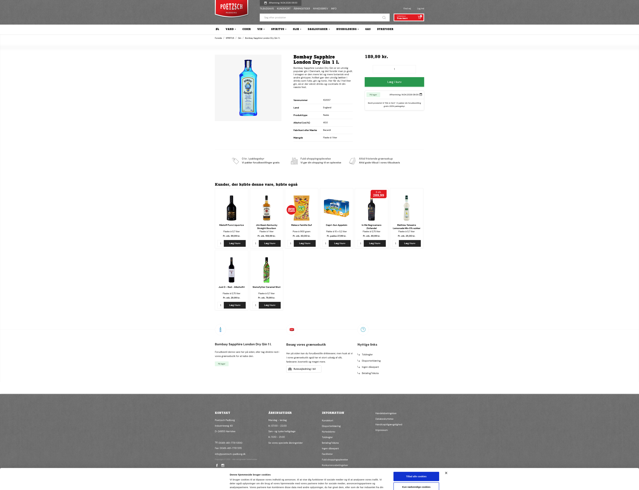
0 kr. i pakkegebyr (253, 158)
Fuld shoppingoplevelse (315, 158)
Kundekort (327, 420)
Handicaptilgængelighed (388, 424)
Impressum (381, 430)
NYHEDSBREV (320, 8)
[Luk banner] (446, 457)
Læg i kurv (394, 82)
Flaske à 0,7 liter (231, 231)
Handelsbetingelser (386, 413)
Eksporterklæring (371, 360)
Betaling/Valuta (370, 373)
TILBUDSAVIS (267, 8)
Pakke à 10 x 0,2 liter (336, 231)
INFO (334, 8)
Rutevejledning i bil (305, 369)
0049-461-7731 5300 (230, 442)
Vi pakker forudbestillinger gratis (261, 162)
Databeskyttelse (384, 419)
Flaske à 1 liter (267, 231)
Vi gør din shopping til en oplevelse (320, 162)
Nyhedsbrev (328, 431)
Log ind (420, 8)
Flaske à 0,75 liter (372, 231)
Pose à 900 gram (301, 231)
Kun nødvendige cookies (416, 470)
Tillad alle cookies (416, 460)
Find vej (407, 8)
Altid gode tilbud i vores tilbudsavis (379, 162)
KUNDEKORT (284, 8)
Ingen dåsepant (370, 367)
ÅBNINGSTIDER (302, 8)
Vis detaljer (236, 483)
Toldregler (367, 354)
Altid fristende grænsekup (376, 158)
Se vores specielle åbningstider (285, 442)
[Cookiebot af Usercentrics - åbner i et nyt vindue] (209, 483)
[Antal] (394, 69)
